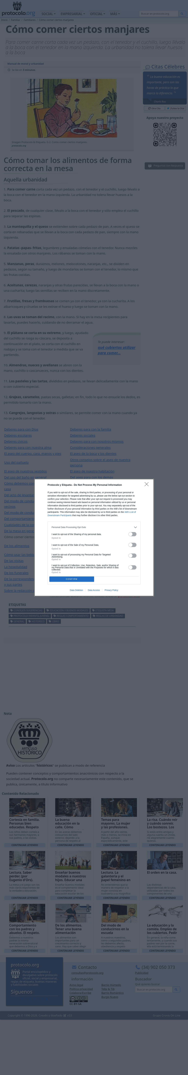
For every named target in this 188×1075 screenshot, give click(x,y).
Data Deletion (76, 590)
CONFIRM (72, 579)
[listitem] (94, 527)
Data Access (94, 590)
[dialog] (94, 537)
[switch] (132, 534)
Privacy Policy (111, 590)
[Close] (148, 485)
